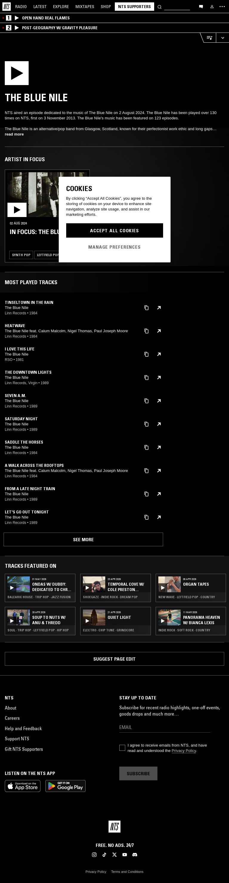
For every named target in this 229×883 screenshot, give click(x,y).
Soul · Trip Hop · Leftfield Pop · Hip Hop (38, 630)
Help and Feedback (23, 728)
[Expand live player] (222, 38)
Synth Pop (21, 255)
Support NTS (17, 739)
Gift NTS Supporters (24, 749)
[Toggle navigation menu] (222, 6)
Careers (12, 718)
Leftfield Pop (48, 255)
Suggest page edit (114, 659)
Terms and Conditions (127, 871)
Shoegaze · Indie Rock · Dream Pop (110, 597)
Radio (21, 6)
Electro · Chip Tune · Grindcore (108, 630)
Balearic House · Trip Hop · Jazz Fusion (39, 597)
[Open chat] (201, 6)
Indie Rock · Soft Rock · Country (184, 630)
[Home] (6, 6)
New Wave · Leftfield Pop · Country (186, 597)
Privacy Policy (184, 750)
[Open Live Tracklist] (208, 38)
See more (83, 539)
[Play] (37, 75)
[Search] (159, 6)
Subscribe (138, 773)
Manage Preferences (114, 247)
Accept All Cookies (114, 230)
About (10, 708)
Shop (106, 6)
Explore (61, 6)
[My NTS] (212, 6)
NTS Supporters (134, 6)
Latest (40, 6)
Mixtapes (84, 6)
